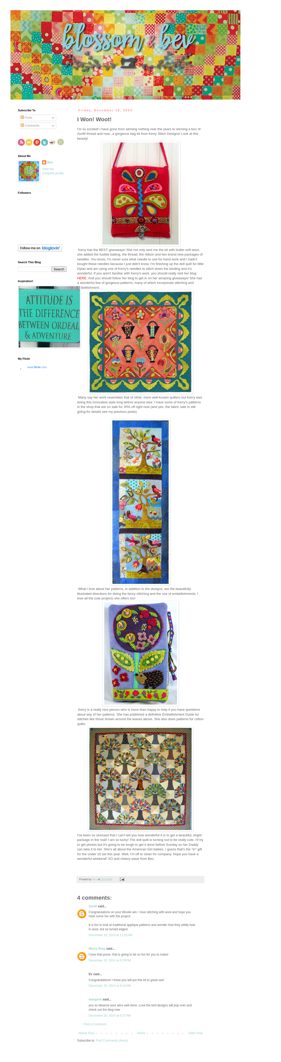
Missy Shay (97, 948)
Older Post (195, 1033)
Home (141, 1033)
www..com (37, 367)
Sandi (93, 906)
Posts (26, 117)
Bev (50, 162)
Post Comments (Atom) (112, 1040)
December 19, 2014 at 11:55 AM (110, 935)
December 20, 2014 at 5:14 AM (110, 985)
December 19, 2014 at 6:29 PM (110, 960)
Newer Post (86, 1033)
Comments (30, 125)
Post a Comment (95, 1024)
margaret (95, 999)
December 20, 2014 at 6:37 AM (110, 1015)
